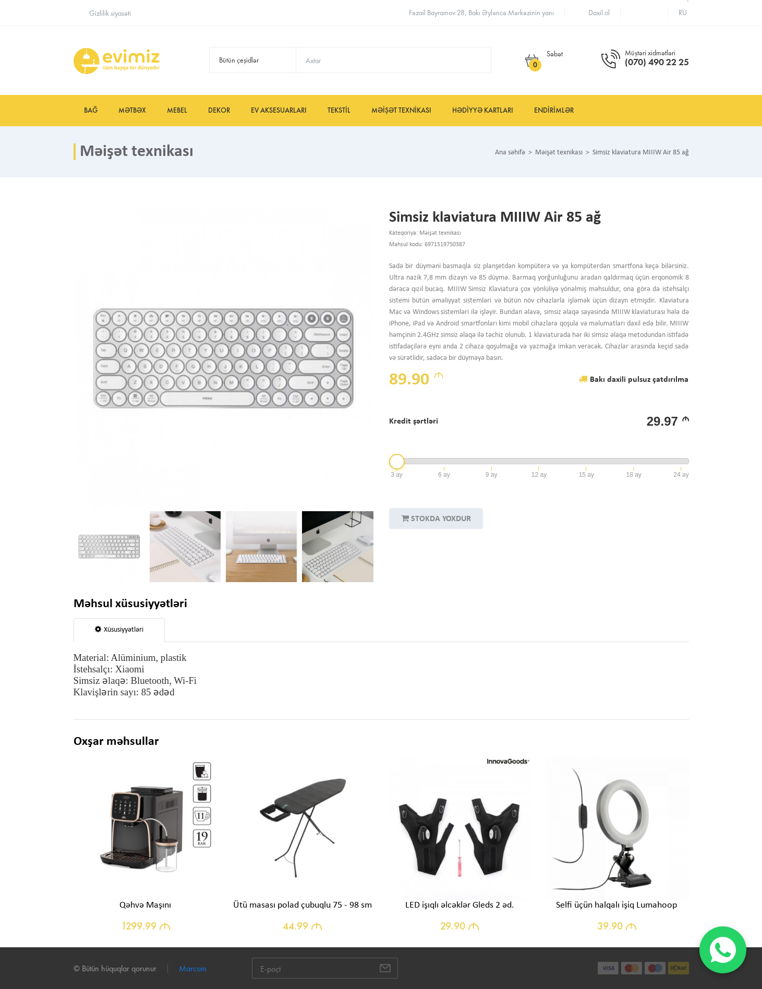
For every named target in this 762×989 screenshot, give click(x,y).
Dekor (219, 110)
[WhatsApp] (722, 949)
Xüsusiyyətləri (119, 629)
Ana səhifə (510, 152)
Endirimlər (554, 110)
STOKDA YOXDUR (436, 518)
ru (683, 12)
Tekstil (339, 110)
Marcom (193, 968)
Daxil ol (599, 12)
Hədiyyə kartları (482, 110)
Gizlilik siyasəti (110, 13)
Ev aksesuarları (279, 110)
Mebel (177, 110)
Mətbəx (132, 110)
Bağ (91, 110)
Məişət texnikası (401, 110)
